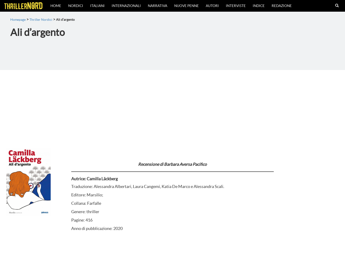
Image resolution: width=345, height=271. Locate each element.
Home (55, 6)
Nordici (75, 6)
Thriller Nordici (40, 19)
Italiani (97, 6)
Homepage (18, 19)
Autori (212, 6)
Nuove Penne (186, 6)
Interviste (236, 6)
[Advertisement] (172, 105)
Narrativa (157, 6)
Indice (259, 6)
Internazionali (126, 6)
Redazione (282, 6)
